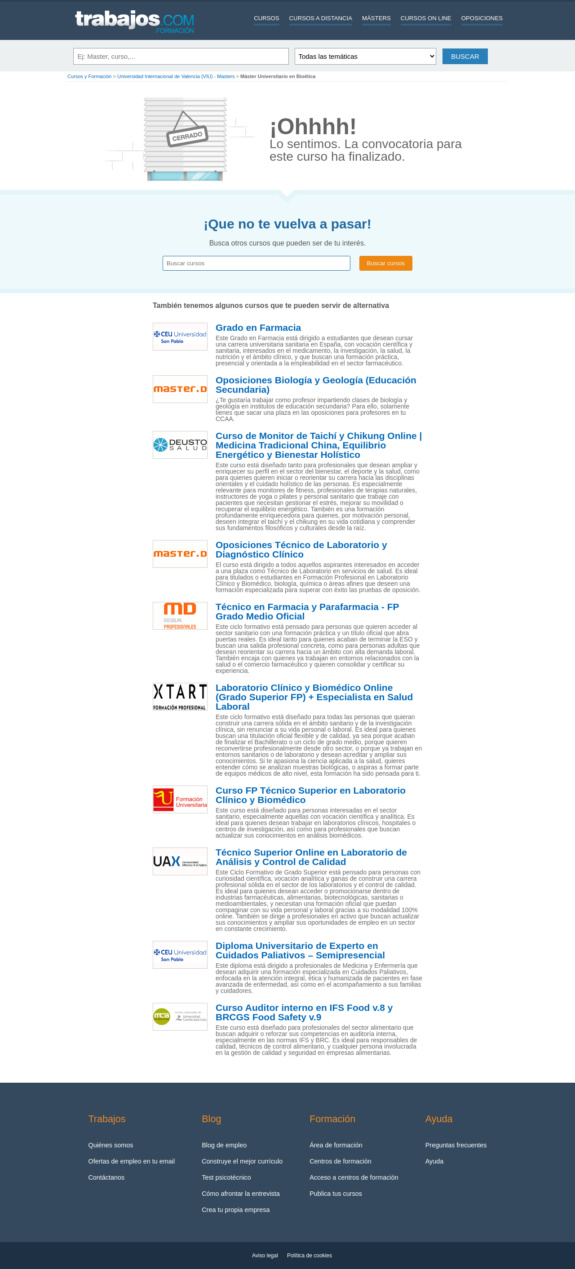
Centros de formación (341, 1161)
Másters (376, 18)
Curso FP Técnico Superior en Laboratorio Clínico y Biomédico (311, 795)
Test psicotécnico (226, 1177)
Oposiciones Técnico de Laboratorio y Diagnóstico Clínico (301, 549)
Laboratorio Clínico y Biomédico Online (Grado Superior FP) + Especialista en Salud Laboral (314, 697)
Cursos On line (426, 18)
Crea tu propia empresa (236, 1209)
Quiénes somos (110, 1145)
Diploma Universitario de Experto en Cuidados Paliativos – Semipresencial (300, 950)
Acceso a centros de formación (354, 1177)
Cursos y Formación (89, 76)
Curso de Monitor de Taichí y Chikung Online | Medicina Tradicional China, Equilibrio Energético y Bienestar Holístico (319, 445)
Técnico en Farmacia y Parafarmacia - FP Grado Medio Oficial (307, 611)
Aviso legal (265, 1255)
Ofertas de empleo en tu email (131, 1161)
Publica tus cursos (336, 1193)
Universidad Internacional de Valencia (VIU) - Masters (175, 76)
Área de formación (336, 1145)
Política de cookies (309, 1255)
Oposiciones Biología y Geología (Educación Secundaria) (316, 385)
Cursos (266, 18)
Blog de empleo (224, 1145)
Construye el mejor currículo (242, 1161)
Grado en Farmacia (258, 328)
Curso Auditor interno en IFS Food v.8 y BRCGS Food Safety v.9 (304, 1012)
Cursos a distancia (320, 18)
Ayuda (434, 1161)
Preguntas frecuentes (456, 1145)
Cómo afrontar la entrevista (241, 1193)
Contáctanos (106, 1177)
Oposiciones (482, 18)
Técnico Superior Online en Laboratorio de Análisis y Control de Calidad (311, 857)
